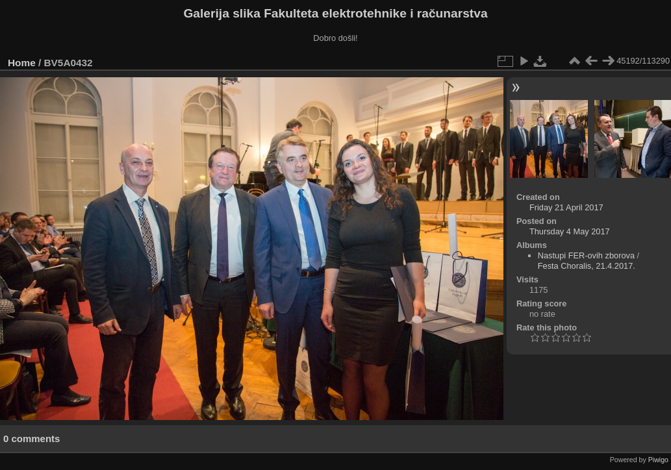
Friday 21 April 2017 (566, 207)
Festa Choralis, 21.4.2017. (586, 266)
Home (22, 62)
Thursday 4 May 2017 (569, 231)
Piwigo (658, 460)
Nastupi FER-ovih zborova (586, 255)
